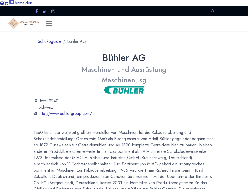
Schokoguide (49, 41)
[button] (212, 11)
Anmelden (23, 3)
